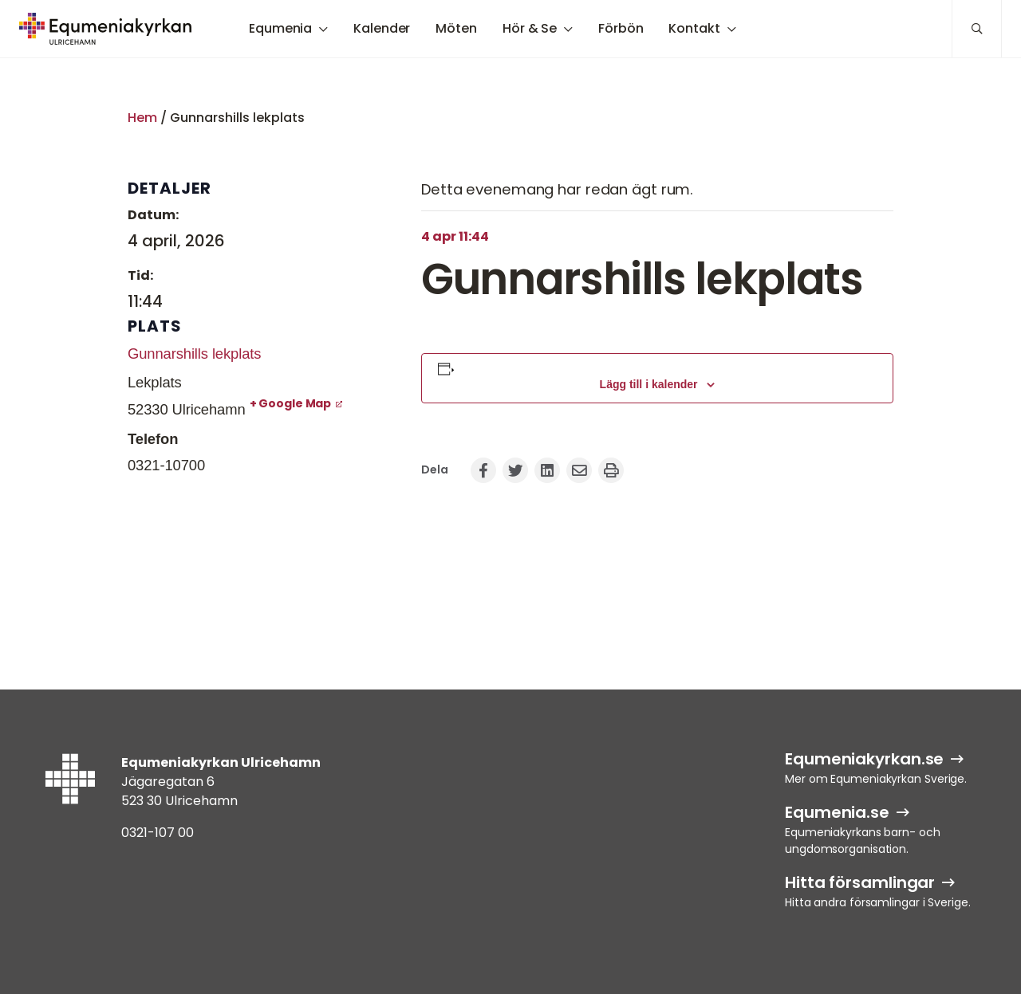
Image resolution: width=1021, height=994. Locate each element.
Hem (142, 117)
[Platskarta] (255, 569)
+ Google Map (291, 403)
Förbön (620, 28)
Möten (456, 28)
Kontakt (693, 28)
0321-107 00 (157, 832)
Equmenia (280, 28)
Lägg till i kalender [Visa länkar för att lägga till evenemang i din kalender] (649, 384)
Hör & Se (530, 28)
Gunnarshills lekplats (194, 353)
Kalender (381, 28)
